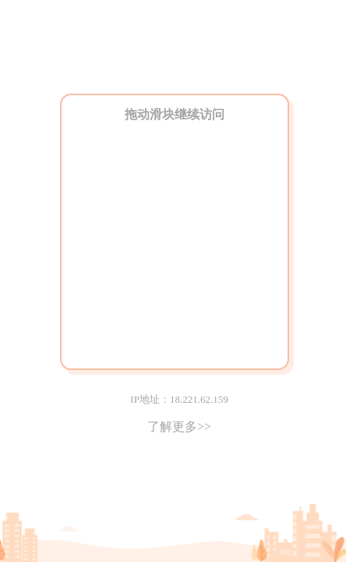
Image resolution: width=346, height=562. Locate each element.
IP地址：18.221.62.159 (179, 399)
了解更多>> (179, 426)
